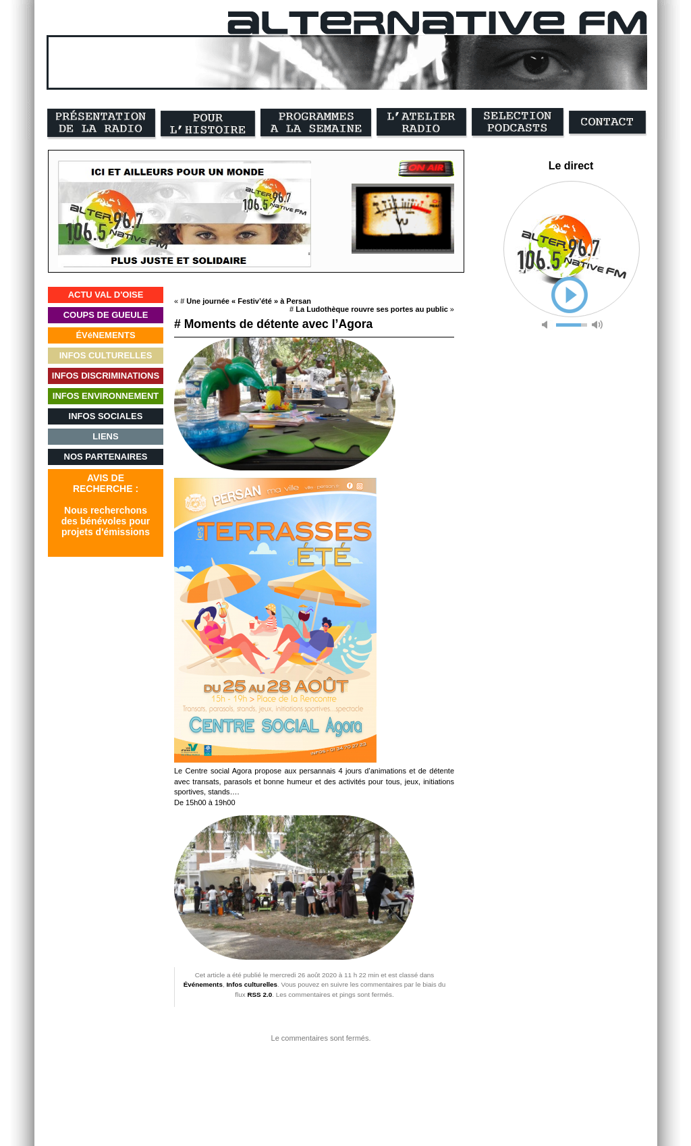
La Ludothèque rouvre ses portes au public (372, 309)
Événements (203, 984)
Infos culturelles (251, 984)
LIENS (105, 436)
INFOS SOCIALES (106, 416)
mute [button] (547, 325)
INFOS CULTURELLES (106, 355)
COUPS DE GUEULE (105, 315)
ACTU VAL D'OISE (106, 295)
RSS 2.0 (259, 994)
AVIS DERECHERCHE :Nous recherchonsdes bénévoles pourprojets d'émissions (105, 504)
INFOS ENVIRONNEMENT (106, 396)
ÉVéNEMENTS (105, 335)
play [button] (569, 295)
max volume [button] (597, 325)
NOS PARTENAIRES (106, 457)
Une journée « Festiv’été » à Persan (248, 301)
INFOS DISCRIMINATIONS (105, 376)
